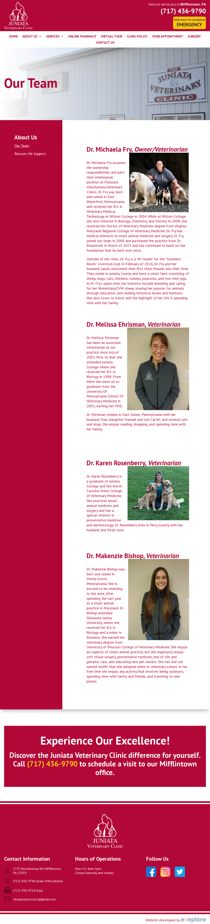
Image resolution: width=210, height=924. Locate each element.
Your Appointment (167, 36)
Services (52, 36)
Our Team (21, 145)
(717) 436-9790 (183, 11)
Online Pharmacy (82, 36)
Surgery (194, 36)
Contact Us (105, 42)
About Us (30, 36)
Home (13, 36)
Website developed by (163, 920)
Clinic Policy (137, 36)
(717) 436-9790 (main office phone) (38, 881)
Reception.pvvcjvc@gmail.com (35, 899)
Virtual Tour (111, 36)
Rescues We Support (30, 153)
